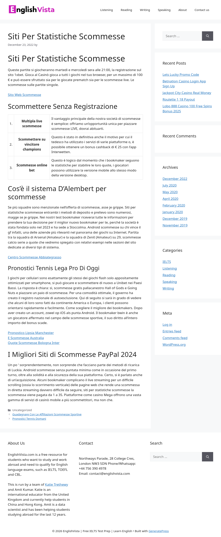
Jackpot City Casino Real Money (187, 92)
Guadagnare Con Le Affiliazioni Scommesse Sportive (46, 414)
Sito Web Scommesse (24, 94)
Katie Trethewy (56, 484)
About (182, 10)
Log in (167, 324)
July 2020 (170, 185)
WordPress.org (174, 344)
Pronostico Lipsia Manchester (31, 332)
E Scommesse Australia (26, 338)
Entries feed (172, 331)
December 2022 (175, 178)
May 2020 (170, 192)
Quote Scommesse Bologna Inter (34, 342)
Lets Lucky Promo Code (181, 74)
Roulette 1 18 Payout (179, 99)
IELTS (167, 261)
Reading (126, 10)
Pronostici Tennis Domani (29, 419)
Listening (106, 10)
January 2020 (173, 212)
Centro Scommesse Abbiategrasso (34, 257)
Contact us (202, 10)
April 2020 (170, 198)
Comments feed (175, 338)
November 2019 (175, 225)
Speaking (164, 10)
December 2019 (175, 218)
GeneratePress (159, 531)
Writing (145, 10)
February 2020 (174, 205)
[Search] (207, 36)
